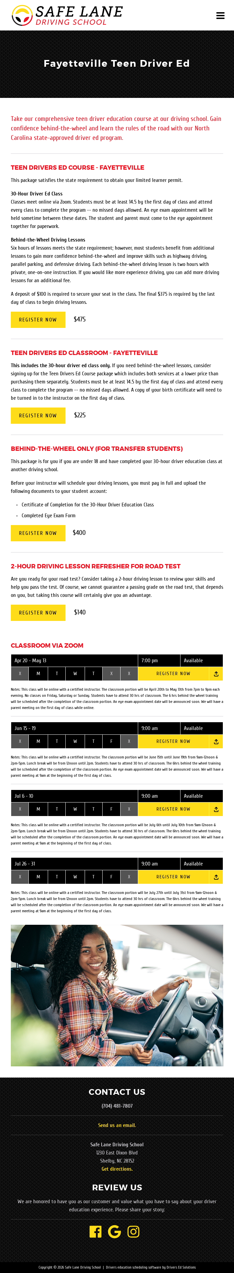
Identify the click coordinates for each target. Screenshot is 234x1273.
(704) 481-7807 (117, 1106)
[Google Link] (117, 1232)
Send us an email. (117, 1125)
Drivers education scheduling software (133, 1267)
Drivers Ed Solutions (181, 1267)
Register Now (38, 320)
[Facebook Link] (98, 1232)
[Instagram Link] (136, 1232)
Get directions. (117, 1169)
